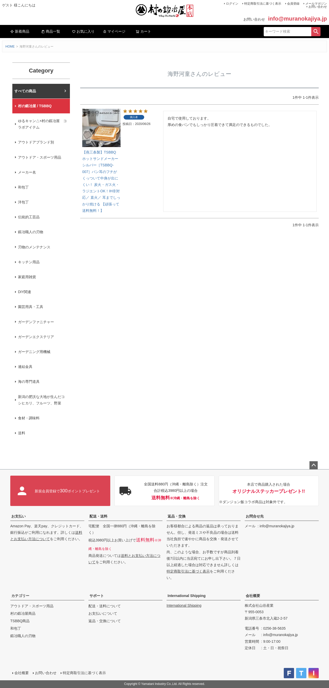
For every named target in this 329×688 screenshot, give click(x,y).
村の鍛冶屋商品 (22, 613)
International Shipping (187, 596)
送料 (21, 433)
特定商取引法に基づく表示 (262, 3)
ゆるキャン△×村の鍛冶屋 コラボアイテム (42, 124)
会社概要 (253, 596)
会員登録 (293, 3)
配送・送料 (98, 516)
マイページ (114, 31)
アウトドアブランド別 (36, 142)
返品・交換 (177, 516)
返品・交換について (104, 621)
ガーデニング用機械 (34, 352)
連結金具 (25, 367)
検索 (316, 31)
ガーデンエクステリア (36, 337)
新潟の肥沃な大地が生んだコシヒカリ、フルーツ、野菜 (41, 400)
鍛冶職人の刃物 (30, 232)
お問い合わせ (317, 6)
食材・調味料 (29, 418)
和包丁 (23, 187)
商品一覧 (50, 31)
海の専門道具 (29, 381)
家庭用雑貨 (27, 277)
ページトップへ (313, 465)
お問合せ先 (255, 516)
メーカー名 (27, 172)
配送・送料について (104, 606)
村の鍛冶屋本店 (27, 91)
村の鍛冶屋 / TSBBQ (35, 106)
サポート (96, 596)
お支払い (18, 516)
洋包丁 (23, 202)
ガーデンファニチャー (36, 322)
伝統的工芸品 (29, 217)
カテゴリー (20, 596)
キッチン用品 (29, 262)
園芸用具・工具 (30, 307)
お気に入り (83, 31)
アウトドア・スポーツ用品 (39, 157)
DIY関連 (24, 292)
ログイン (232, 3)
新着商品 (19, 31)
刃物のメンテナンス (34, 247)
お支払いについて (102, 613)
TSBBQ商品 (20, 621)
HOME (10, 46)
